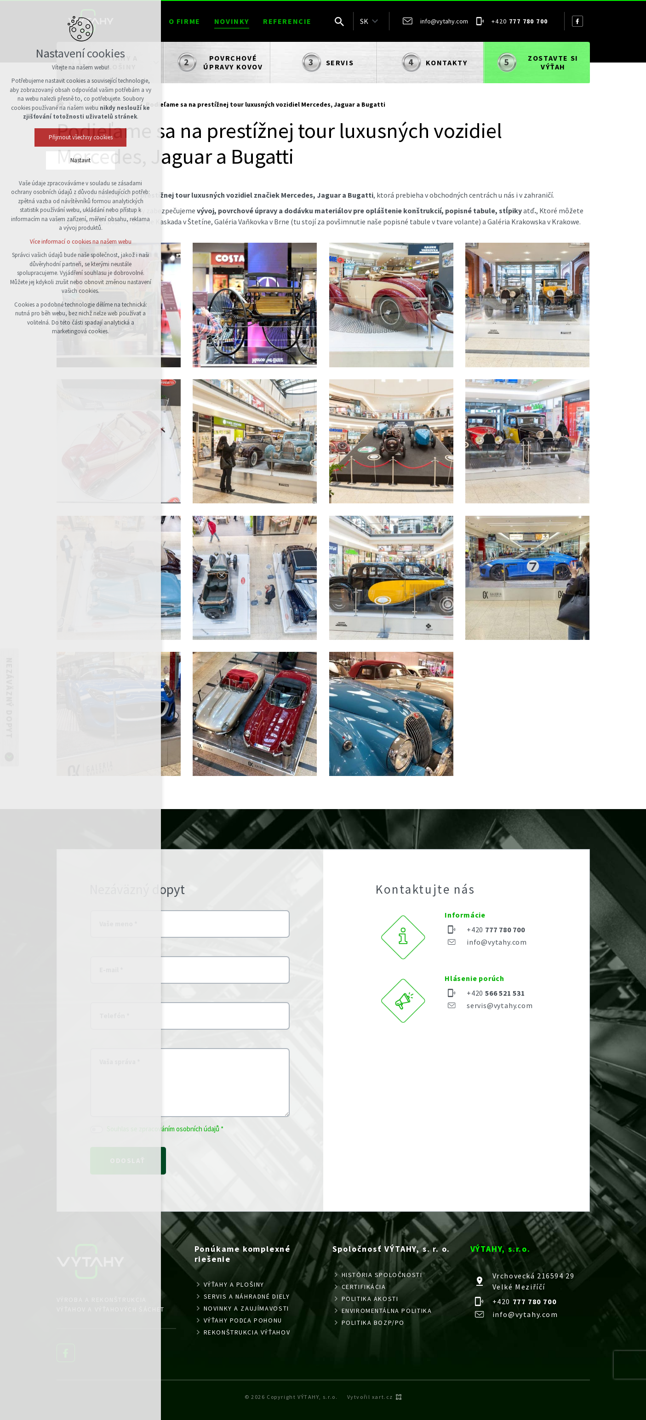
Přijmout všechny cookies (81, 137)
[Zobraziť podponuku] (375, 21)
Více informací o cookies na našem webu (80, 241)
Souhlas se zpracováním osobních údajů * (165, 1128)
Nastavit (80, 160)
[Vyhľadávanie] (339, 21)
